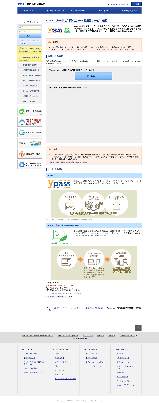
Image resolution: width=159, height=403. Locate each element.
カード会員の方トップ (30, 22)
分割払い (58, 366)
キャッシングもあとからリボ (65, 379)
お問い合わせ (124, 4)
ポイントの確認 (91, 358)
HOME (113, 4)
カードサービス (120, 349)
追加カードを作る (26, 101)
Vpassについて (25, 43)
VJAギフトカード (123, 358)
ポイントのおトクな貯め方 (95, 362)
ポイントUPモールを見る (29, 81)
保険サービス (121, 372)
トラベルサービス (123, 362)
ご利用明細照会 (29, 358)
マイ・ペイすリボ (61, 362)
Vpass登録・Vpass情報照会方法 (93, 308)
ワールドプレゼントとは (94, 366)
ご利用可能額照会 (30, 368)
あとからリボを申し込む (28, 86)
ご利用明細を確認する (28, 65)
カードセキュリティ (124, 381)
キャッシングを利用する (28, 91)
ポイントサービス (90, 349)
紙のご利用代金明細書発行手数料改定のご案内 (68, 162)
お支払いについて (28, 349)
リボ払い (58, 354)
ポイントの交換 (91, 354)
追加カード (121, 354)
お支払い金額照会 (30, 354)
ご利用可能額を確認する (28, 70)
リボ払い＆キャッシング (61, 349)
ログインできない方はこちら (30, 41)
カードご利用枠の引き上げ (33, 372)
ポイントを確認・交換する (29, 75)
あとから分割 (59, 370)
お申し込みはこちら (93, 76)
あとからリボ (59, 358)
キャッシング (59, 374)
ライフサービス (122, 377)
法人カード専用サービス (126, 385)
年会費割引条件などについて (60, 297)
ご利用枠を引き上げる (28, 96)
